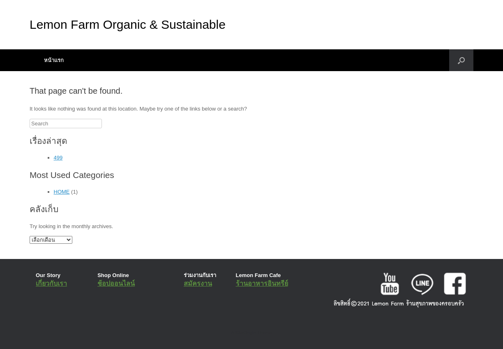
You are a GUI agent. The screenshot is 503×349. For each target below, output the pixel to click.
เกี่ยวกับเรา (51, 283)
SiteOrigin (245, 332)
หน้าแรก (54, 60)
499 (58, 158)
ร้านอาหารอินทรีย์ (262, 283)
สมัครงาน (198, 283)
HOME (62, 192)
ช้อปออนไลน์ (116, 283)
